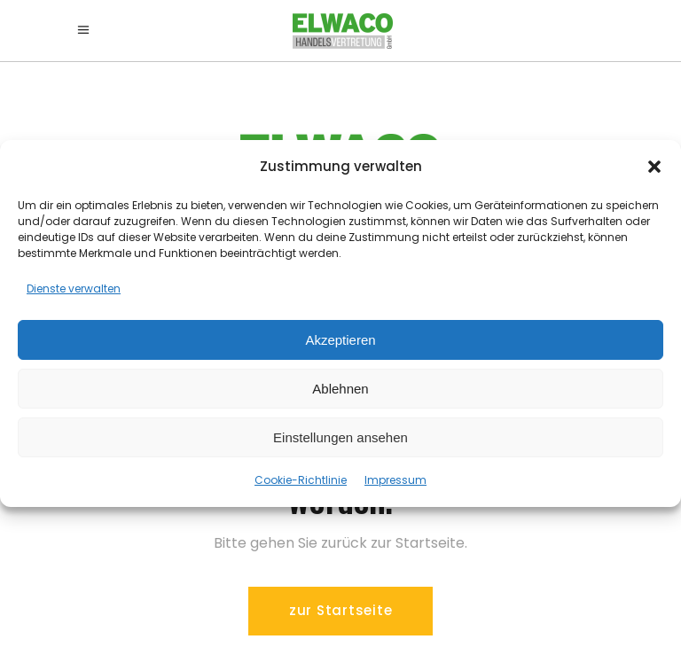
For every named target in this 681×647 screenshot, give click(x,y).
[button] (654, 166)
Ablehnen (340, 388)
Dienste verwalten (74, 288)
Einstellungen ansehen (340, 437)
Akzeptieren (340, 339)
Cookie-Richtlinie (300, 479)
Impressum (395, 479)
